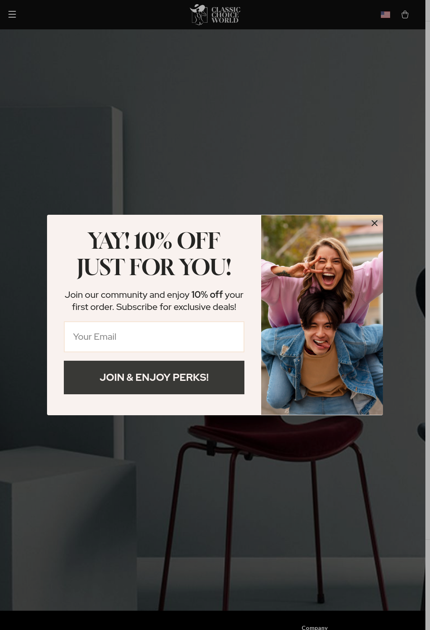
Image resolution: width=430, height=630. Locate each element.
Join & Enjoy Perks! (154, 377)
